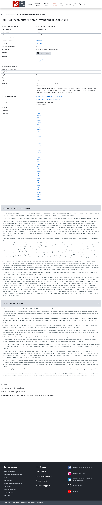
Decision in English (43, 53)
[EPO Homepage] (19, 4)
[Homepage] (2, 14)
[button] (51, 208)
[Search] (80, 4)
